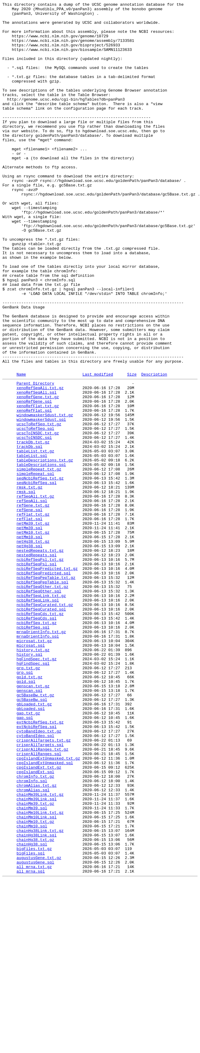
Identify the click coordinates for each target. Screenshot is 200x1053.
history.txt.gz (33, 778)
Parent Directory (35, 458)
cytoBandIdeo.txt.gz (39, 875)
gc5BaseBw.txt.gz (35, 832)
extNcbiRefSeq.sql (37, 870)
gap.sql (25, 859)
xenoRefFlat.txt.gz (38, 485)
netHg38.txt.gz (33, 648)
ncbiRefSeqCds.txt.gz (40, 734)
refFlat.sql (30, 620)
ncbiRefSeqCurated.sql (41, 729)
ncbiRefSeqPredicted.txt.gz (47, 680)
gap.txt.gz (28, 854)
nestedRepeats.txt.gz (40, 658)
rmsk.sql (26, 588)
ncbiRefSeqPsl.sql (37, 675)
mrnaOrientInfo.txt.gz (41, 756)
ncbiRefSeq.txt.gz (37, 745)
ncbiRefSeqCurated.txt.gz (45, 723)
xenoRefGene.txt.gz (38, 474)
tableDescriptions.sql (41, 555)
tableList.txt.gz (35, 539)
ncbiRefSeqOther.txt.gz (42, 702)
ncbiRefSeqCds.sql (37, 740)
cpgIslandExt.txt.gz (39, 919)
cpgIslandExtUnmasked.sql (45, 913)
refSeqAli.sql (32, 599)
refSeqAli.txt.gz (35, 593)
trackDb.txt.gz (33, 528)
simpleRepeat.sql (35, 566)
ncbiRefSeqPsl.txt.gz (40, 669)
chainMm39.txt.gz (35, 962)
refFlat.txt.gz (33, 615)
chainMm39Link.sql (37, 957)
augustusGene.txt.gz (39, 1027)
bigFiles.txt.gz (34, 1016)
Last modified (97, 448)
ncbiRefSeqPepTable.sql (42, 696)
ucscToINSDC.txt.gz (38, 517)
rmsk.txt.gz (30, 583)
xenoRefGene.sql (34, 480)
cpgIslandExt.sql (35, 924)
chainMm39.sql (32, 967)
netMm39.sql (30, 631)
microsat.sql (31, 772)
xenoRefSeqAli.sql (37, 469)
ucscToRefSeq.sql (35, 512)
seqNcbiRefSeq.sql (37, 577)
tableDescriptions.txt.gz (45, 550)
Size (131, 448)
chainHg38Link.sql (37, 1000)
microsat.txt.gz (34, 767)
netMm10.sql (30, 642)
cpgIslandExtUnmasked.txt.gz (48, 908)
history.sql (30, 783)
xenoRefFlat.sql (34, 490)
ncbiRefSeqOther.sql (39, 707)
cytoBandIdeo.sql (35, 881)
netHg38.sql (30, 653)
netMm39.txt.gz (33, 626)
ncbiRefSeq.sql (33, 751)
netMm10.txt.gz (33, 637)
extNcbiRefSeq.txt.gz (40, 864)
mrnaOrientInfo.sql (38, 761)
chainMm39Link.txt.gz (40, 951)
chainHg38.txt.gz (35, 1005)
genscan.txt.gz (33, 821)
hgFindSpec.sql (33, 794)
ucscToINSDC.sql (34, 523)
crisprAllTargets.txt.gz (44, 886)
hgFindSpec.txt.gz (37, 789)
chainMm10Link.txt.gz (40, 973)
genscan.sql (30, 827)
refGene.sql (30, 610)
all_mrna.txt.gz (34, 1038)
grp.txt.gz (28, 799)
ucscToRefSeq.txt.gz (39, 507)
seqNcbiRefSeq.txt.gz (40, 572)
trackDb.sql (30, 534)
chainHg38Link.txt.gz (40, 995)
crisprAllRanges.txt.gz (42, 897)
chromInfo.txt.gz (35, 930)
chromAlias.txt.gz (37, 940)
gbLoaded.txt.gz (34, 843)
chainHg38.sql (32, 1011)
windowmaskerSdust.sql (41, 501)
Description (154, 448)
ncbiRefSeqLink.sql (38, 718)
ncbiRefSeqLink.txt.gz (41, 713)
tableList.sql (32, 545)
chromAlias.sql (33, 946)
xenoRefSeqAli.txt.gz (40, 463)
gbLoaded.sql (31, 848)
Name (21, 448)
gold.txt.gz (30, 810)
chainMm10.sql (32, 989)
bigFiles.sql (31, 1022)
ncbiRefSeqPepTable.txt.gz (46, 691)
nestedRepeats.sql (37, 664)
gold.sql (26, 816)
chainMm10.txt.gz (35, 984)
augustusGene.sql (35, 1033)
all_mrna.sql (31, 1043)
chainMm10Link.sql (37, 978)
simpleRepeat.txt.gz (39, 561)
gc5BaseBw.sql (32, 837)
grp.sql (25, 805)
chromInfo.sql (32, 935)
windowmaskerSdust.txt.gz (45, 496)
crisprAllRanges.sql (39, 902)
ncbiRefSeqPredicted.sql (44, 686)
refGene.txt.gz (33, 604)
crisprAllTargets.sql (40, 892)
